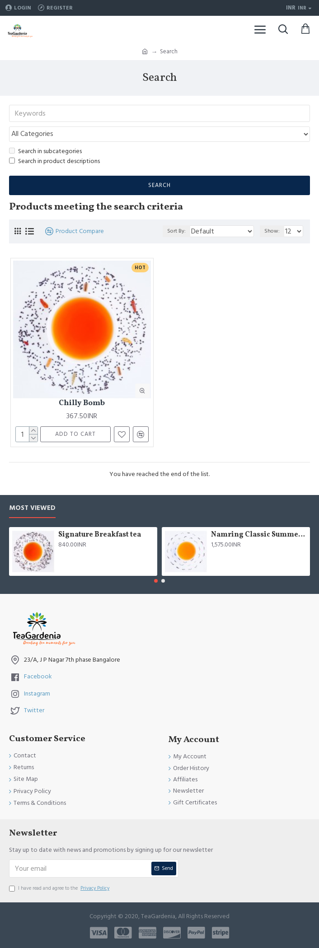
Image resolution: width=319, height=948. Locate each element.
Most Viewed (32, 508)
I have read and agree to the (60, 888)
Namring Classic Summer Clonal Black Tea (259, 535)
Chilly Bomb (82, 403)
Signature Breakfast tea (99, 535)
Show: (272, 231)
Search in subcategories (45, 151)
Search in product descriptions (54, 161)
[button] (156, 581)
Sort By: (176, 231)
